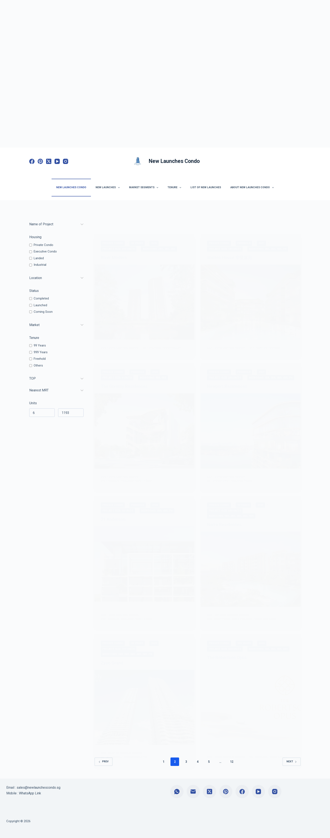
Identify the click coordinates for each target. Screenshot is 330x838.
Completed (41, 298)
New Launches (108, 187)
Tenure (175, 187)
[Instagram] (65, 161)
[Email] (193, 791)
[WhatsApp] (177, 791)
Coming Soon (43, 312)
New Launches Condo (174, 161)
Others (38, 365)
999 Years (41, 352)
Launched (40, 305)
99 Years (40, 345)
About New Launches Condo (252, 187)
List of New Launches (205, 187)
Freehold (40, 359)
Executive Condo (45, 251)
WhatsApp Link (30, 793)
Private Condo (43, 245)
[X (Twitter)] (48, 161)
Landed (39, 258)
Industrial (40, 265)
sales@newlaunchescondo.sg (38, 788)
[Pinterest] (40, 161)
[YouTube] (57, 161)
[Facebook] (32, 161)
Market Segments (144, 187)
